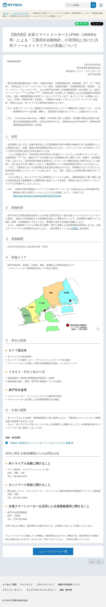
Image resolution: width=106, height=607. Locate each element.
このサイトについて (45, 584)
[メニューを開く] (101, 5)
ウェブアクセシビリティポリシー (41, 589)
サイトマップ (26, 584)
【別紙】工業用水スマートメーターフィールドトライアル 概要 (41, 443)
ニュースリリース (20, 13)
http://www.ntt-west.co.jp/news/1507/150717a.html (37, 196)
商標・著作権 (66, 589)
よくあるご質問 (9, 584)
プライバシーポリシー (12, 589)
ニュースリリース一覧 (53, 551)
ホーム (6, 13)
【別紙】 (76, 228)
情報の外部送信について (69, 584)
